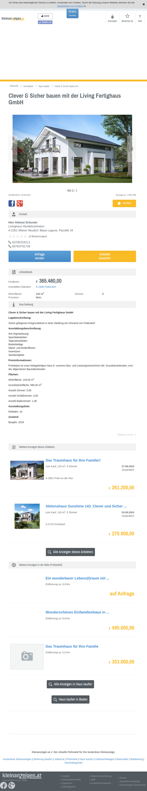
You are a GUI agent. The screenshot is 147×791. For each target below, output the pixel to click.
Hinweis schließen (144, 4)
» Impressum (66, 783)
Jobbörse (59, 759)
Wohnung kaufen (42, 759)
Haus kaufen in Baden (70, 699)
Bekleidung (137, 759)
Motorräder (122, 759)
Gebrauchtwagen (104, 759)
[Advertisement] (73, 53)
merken (124, 203)
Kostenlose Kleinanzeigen (17, 759)
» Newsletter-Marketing (129, 781)
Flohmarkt (71, 759)
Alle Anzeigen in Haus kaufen (70, 684)
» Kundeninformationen (100, 783)
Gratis (72, 13)
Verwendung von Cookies (70, 6)
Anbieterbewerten (105, 256)
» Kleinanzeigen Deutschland (131, 785)
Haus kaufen (87, 759)
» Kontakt (64, 776)
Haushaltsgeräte (73, 762)
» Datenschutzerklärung (100, 776)
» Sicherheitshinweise (70, 779)
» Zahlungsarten (68, 787)
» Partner (122, 778)
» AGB (92, 779)
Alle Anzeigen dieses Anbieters (70, 552)
